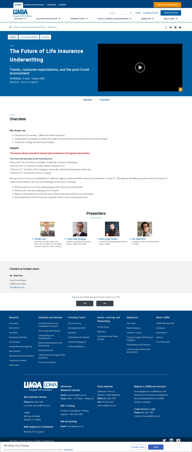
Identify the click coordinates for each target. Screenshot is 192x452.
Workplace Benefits (18, 337)
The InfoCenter (163, 342)
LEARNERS (62, 5)
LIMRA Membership (165, 323)
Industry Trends (134, 332)
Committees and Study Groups (107, 337)
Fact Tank (131, 323)
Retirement (14, 328)
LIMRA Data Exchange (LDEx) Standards (51, 356)
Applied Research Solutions (21, 355)
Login (152, 409)
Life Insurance (74, 323)
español (45, 37)
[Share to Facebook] (170, 27)
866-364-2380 (76, 414)
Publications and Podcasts (138, 344)
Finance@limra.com (75, 426)
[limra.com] (23, 13)
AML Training (67, 405)
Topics (138, 13)
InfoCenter (14, 365)
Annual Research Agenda (20, 346)
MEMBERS (18, 5)
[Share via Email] (180, 27)
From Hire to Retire (47, 362)
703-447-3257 (107, 402)
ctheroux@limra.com (106, 405)
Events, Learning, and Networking (29, 27)
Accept (155, 448)
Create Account (150, 13)
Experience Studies (17, 360)
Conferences (103, 327)
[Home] (10, 27)
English (13, 37)
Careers (159, 337)
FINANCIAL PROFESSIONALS (34, 5)
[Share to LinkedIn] (175, 27)
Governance (161, 332)
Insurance (13, 323)
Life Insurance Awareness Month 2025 (138, 350)
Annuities (13, 332)
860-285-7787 (109, 398)
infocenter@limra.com (76, 395)
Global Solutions (46, 350)
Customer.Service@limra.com (37, 405)
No (104, 303)
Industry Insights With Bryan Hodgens (140, 338)
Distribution (14, 342)
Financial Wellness (76, 346)
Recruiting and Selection (49, 330)
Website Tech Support (34, 431)
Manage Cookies (138, 448)
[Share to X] (166, 27)
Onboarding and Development (46, 337)
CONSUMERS (51, 5)
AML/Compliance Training (167, 5)
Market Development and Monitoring (50, 344)
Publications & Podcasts (79, 337)
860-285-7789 (37, 402)
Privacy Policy (26, 441)
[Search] (131, 13)
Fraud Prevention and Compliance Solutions (48, 324)
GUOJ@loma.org (17, 287)
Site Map (14, 441)
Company (160, 328)
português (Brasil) (29, 37)
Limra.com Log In (171, 13)
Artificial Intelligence (77, 342)
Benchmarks (15, 351)
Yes (84, 303)
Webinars (52, 27)
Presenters (105, 99)
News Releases (133, 328)
